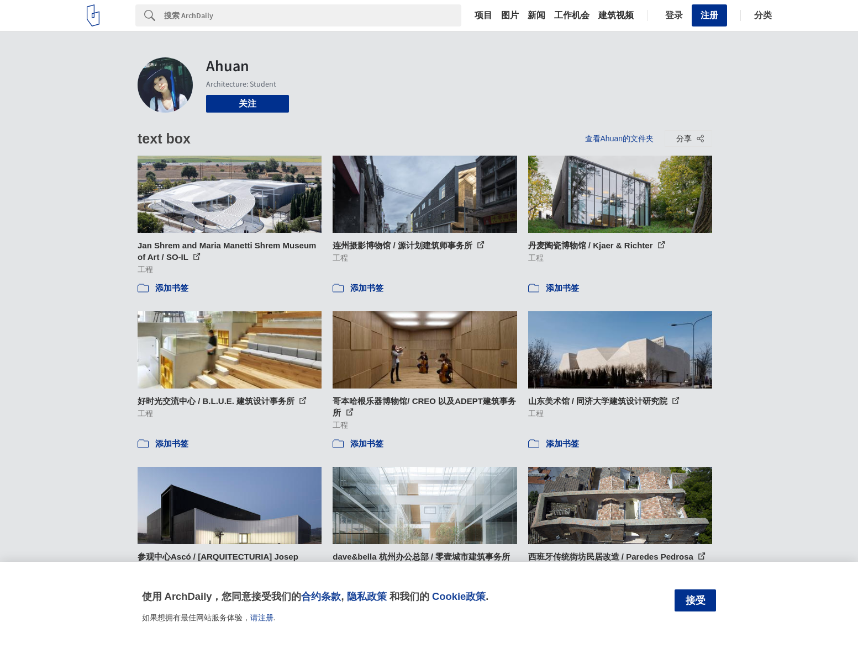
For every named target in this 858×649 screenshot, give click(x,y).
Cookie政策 (459, 596)
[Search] (312, 15)
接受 (696, 600)
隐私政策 (367, 596)
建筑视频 (616, 15)
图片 (510, 15)
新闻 (536, 15)
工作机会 (571, 15)
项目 (483, 15)
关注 (247, 103)
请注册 (261, 617)
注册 (709, 15)
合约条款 (321, 596)
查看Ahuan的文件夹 (619, 138)
